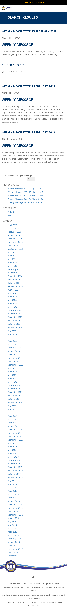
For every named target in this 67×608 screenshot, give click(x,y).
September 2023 (15, 327)
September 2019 (15, 477)
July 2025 (12, 252)
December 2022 (15, 354)
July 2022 (12, 368)
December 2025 (15, 238)
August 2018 (13, 518)
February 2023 (14, 347)
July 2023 (12, 330)
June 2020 (12, 446)
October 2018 (14, 511)
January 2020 (14, 463)
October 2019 (14, 474)
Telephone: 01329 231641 (34, 588)
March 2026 (13, 228)
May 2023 (12, 337)
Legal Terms (9, 602)
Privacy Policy (20, 602)
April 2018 (12, 531)
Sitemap (42, 602)
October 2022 (14, 361)
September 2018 (15, 514)
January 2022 (14, 388)
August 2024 (13, 289)
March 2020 (13, 456)
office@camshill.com (15, 588)
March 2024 (13, 306)
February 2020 (14, 460)
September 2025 (15, 249)
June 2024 (12, 296)
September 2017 (15, 555)
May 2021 (12, 412)
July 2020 (12, 443)
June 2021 (12, 409)
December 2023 (15, 317)
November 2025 (15, 242)
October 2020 (14, 436)
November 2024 (15, 279)
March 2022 (13, 381)
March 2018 (13, 535)
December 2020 (15, 429)
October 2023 (14, 324)
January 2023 (14, 351)
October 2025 (14, 245)
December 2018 (15, 504)
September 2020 (15, 439)
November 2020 (15, 433)
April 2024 (12, 303)
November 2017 (15, 549)
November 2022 (15, 358)
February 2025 (14, 269)
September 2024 (15, 286)
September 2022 (15, 364)
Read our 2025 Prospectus (34, 2)
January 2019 (14, 501)
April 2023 (12, 341)
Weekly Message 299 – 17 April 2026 (24, 188)
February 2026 (14, 231)
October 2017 (14, 552)
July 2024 (12, 293)
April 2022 (12, 378)
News (10, 215)
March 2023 (13, 344)
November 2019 (15, 470)
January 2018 (14, 542)
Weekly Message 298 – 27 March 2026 (25, 192)
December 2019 (15, 467)
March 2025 (13, 266)
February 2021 (14, 422)
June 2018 (12, 525)
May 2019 (12, 487)
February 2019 (14, 497)
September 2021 (15, 402)
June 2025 (12, 255)
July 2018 (12, 521)
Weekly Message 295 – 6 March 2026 (25, 202)
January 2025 (14, 272)
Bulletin (11, 212)
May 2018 (12, 528)
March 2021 (13, 419)
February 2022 (14, 385)
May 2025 (12, 259)
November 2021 (15, 395)
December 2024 (15, 276)
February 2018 (14, 538)
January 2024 (14, 313)
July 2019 (12, 480)
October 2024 (14, 283)
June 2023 (12, 334)
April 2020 (12, 453)
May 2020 (12, 450)
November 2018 (15, 508)
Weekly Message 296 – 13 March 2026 (25, 199)
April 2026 (12, 225)
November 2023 (15, 320)
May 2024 (12, 300)
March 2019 (13, 494)
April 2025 (12, 262)
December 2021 (15, 392)
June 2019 (12, 484)
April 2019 (12, 491)
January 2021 (14, 426)
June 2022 (12, 371)
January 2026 (14, 235)
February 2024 (14, 310)
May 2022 (12, 375)
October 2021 (14, 399)
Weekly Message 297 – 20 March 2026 (25, 195)
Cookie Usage (32, 602)
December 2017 (15, 545)
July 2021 (12, 405)
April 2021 (12, 416)
